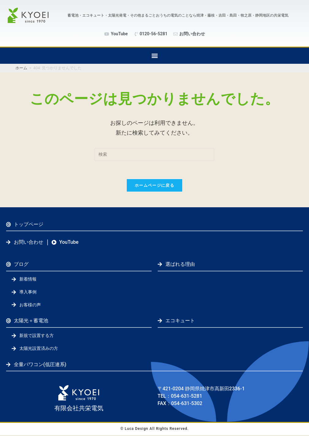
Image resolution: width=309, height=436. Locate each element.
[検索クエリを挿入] (154, 154)
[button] (154, 56)
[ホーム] (21, 68)
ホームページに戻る (154, 185)
